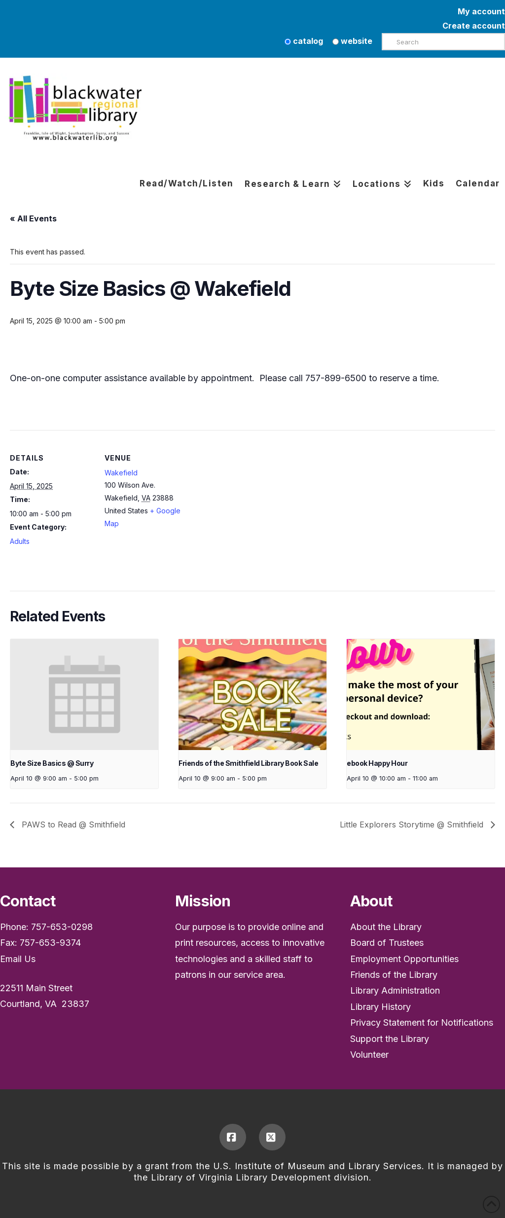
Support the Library (389, 1039)
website (352, 41)
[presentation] (84, 694)
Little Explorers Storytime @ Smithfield (413, 824)
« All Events (33, 218)
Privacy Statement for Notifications (421, 1022)
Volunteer (369, 1054)
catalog (304, 41)
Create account (473, 26)
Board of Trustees (387, 942)
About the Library (386, 927)
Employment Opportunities (404, 959)
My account (481, 11)
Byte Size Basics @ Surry (51, 763)
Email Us (18, 959)
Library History (380, 1007)
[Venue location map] (251, 498)
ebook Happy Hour (377, 763)
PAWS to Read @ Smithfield (72, 824)
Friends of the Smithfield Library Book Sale (248, 763)
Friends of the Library (393, 974)
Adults (20, 541)
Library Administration (395, 990)
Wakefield (121, 472)
